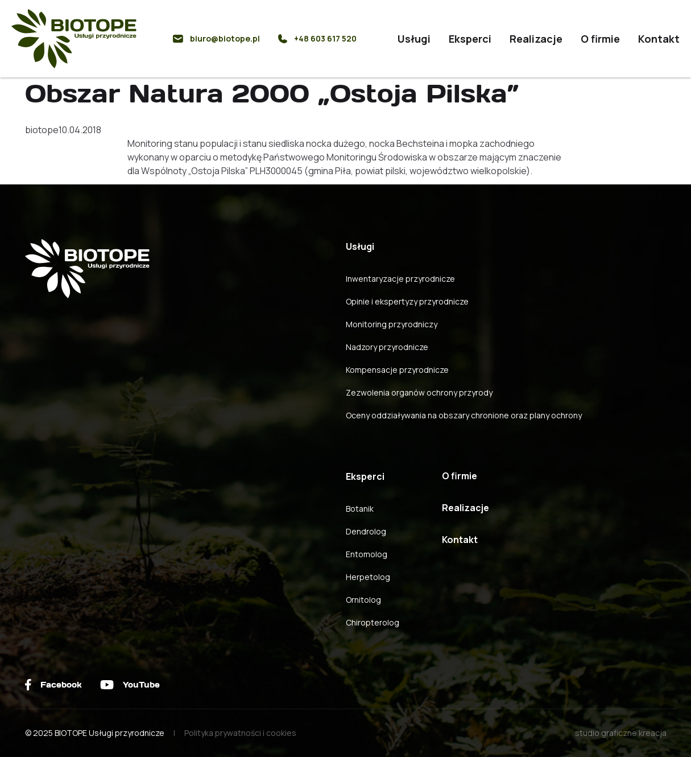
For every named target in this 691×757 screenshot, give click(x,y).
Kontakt (659, 39)
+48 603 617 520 (317, 38)
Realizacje (536, 39)
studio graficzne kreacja (621, 732)
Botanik (360, 508)
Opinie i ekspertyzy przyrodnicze (407, 301)
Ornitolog (363, 599)
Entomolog (366, 554)
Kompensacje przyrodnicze (397, 369)
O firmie (600, 39)
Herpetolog (368, 576)
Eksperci (470, 39)
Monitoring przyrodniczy (391, 324)
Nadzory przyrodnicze (387, 347)
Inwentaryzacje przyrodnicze (400, 278)
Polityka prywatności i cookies (240, 732)
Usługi (414, 39)
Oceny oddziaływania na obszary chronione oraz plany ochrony (464, 415)
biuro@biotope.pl (216, 38)
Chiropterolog (372, 622)
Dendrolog (366, 531)
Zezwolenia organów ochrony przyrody (419, 392)
